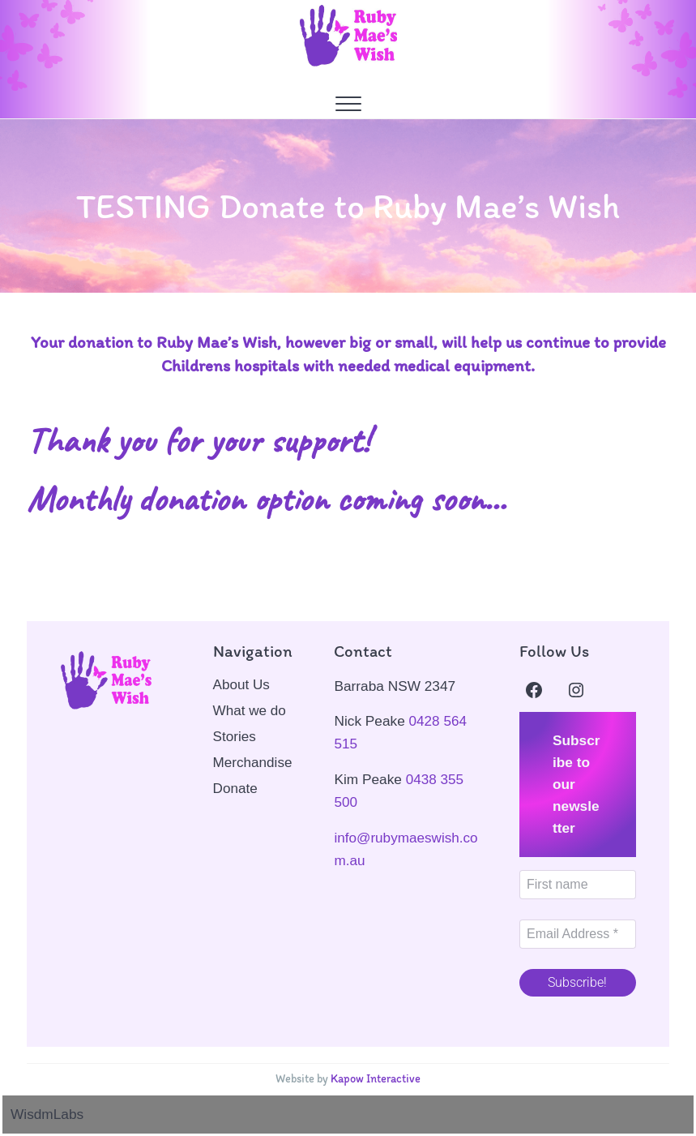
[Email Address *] (577, 934)
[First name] (577, 884)
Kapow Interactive (376, 1078)
